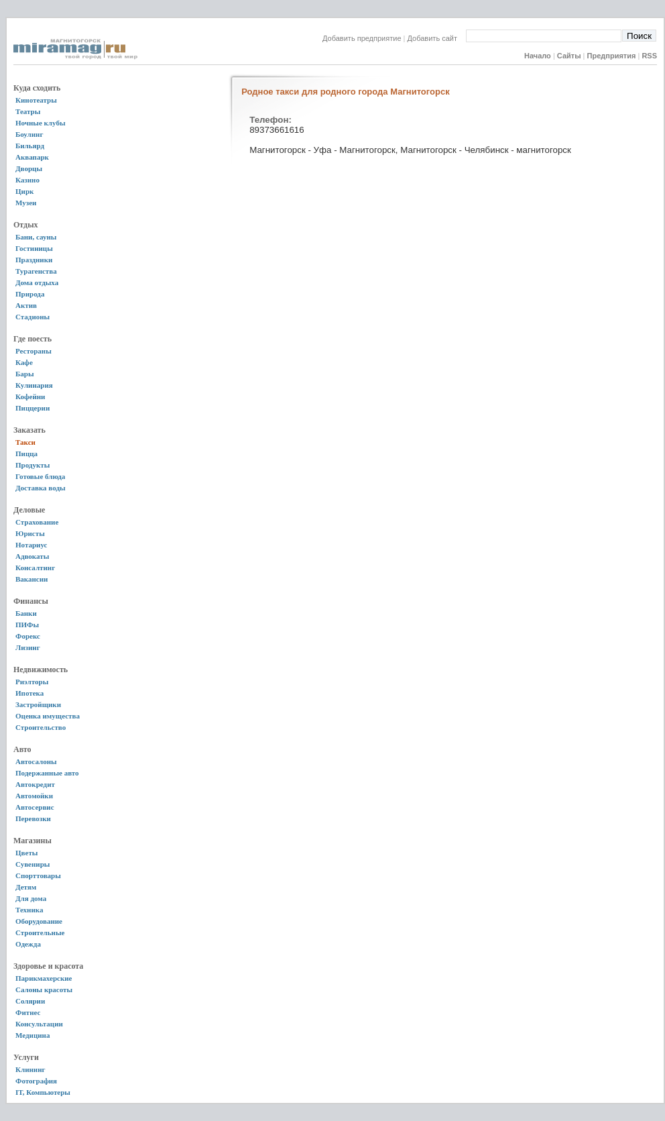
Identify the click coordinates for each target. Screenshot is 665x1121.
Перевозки (33, 818)
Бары (24, 374)
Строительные (39, 932)
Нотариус (31, 545)
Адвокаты (32, 556)
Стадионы (32, 317)
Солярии (30, 1001)
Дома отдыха (36, 282)
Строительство (40, 727)
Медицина (32, 1035)
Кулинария (34, 385)
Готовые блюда (40, 476)
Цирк (24, 191)
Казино (27, 180)
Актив (26, 305)
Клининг (30, 1069)
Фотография (36, 1081)
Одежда (28, 944)
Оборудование (38, 921)
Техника (29, 910)
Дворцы (28, 168)
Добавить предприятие (362, 38)
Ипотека (29, 693)
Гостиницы (34, 248)
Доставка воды (40, 488)
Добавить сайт (437, 38)
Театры (27, 111)
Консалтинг (35, 568)
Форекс (27, 636)
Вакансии (31, 579)
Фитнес (27, 1012)
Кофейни (30, 396)
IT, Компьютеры (42, 1092)
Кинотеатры (36, 100)
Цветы (26, 853)
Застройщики (38, 704)
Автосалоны (36, 761)
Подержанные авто (47, 773)
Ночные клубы (40, 123)
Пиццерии (32, 408)
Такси (25, 442)
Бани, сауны (35, 237)
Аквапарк (32, 157)
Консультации (39, 1024)
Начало (537, 56)
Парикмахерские (43, 978)
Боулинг (29, 134)
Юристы (30, 533)
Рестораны (33, 351)
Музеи (25, 203)
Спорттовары (38, 875)
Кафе (24, 362)
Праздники (33, 260)
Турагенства (36, 271)
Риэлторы (31, 682)
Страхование (36, 522)
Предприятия (611, 56)
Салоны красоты (43, 989)
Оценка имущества (47, 716)
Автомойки (34, 796)
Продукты (32, 465)
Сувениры (32, 864)
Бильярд (29, 146)
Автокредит (35, 784)
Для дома (30, 898)
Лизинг (27, 647)
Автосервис (34, 807)
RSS (649, 56)
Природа (29, 294)
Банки (26, 613)
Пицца (26, 453)
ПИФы (27, 625)
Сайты (569, 56)
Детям (25, 887)
